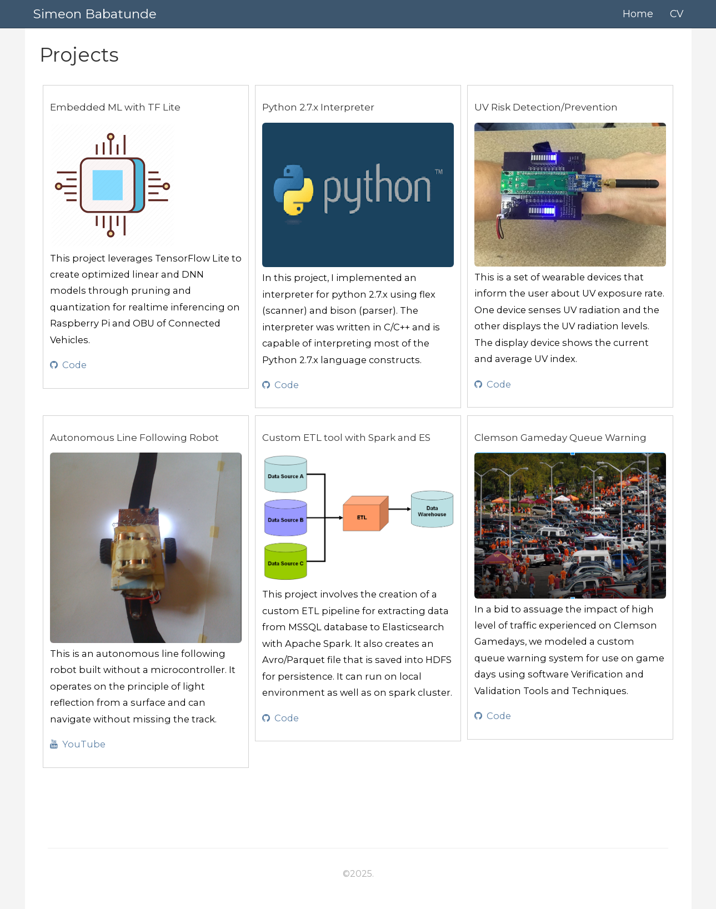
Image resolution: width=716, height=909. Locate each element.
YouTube (78, 744)
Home (638, 13)
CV (676, 13)
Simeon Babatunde (95, 14)
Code (68, 364)
